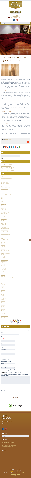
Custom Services (3, 220)
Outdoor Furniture (3, 264)
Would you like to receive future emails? (7, 385)
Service (2, 365)
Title (2, 347)
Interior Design (3, 256)
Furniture (2, 243)
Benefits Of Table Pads (4, 185)
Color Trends (2, 193)
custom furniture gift (3, 215)
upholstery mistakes (3, 310)
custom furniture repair (4, 217)
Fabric (1, 241)
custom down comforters (4, 206)
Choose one (3, 356)
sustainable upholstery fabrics (5, 298)
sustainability (2, 294)
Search (2, 158)
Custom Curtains (3, 205)
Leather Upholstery (3, 257)
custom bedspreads (3, 204)
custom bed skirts (3, 201)
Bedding (2, 179)
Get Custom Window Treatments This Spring (7, 164)
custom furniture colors (4, 213)
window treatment (3, 313)
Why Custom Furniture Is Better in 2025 (6, 168)
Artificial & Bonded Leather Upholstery (6, 178)
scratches (2, 279)
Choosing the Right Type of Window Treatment (7, 170)
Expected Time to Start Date (6, 361)
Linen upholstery (3, 258)
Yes (2, 387)
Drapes (5, 149)
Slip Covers (2, 286)
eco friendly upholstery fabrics (5, 239)
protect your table (3, 268)
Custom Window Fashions (4, 230)
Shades (2, 282)
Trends (2, 303)
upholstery (2, 306)
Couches (2, 197)
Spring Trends (3, 292)
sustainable (2, 295)
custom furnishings (3, 209)
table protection (3, 301)
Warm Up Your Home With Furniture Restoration (8, 167)
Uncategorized (3, 305)
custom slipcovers (3, 223)
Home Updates (3, 254)
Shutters (2, 283)
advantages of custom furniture (5, 176)
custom (2, 200)
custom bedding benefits (4, 202)
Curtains (2, 198)
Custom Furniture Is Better (4, 216)
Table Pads (2, 299)
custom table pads (3, 224)
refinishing (2, 271)
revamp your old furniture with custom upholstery (8, 277)
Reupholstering (3, 275)
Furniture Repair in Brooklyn (5, 250)
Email (2, 339)
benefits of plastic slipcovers (5, 183)
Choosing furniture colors (4, 189)
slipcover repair (3, 287)
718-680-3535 (15, 16)
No (2, 388)
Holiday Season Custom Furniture (5, 253)
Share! (2, 146)
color (1, 190)
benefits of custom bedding (4, 182)
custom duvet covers (3, 208)
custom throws (3, 226)
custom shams (3, 221)
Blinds (1, 186)
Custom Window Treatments (5, 231)
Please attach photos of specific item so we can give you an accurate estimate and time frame (15, 370)
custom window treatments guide (5, 234)
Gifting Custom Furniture (4, 251)
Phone (2, 343)
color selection (3, 191)
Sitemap (15, 475)
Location (3, 352)
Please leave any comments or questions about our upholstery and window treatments (14, 375)
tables (1, 302)
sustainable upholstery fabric (5, 297)
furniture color (3, 245)
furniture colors (3, 246)
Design (2, 235)
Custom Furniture (3, 211)
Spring (1, 291)
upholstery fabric (3, 309)
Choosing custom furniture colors (5, 187)
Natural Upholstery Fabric (4, 261)
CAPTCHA (3, 390)
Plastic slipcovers (3, 265)
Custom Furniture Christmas (5, 212)
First (1, 336)
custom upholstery (3, 227)
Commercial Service (5, 358)
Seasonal (2, 280)
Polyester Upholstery (4, 266)
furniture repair (3, 249)
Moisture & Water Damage (4, 260)
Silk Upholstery (3, 284)
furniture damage (3, 247)
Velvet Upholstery (3, 312)
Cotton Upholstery (3, 195)
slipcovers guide (3, 290)
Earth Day (2, 238)
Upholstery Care (3, 307)
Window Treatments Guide (4, 316)
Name (2, 332)
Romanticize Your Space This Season (6, 166)
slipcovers (2, 288)
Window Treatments (9, 149)
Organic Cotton (3, 262)
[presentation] (7, 393)
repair (1, 272)
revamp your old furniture (4, 276)
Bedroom (2, 180)
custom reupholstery (3, 219)
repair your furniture (3, 273)
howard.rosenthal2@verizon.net (15, 17)
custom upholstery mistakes (5, 228)
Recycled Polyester (3, 269)
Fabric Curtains (3, 242)
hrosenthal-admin (8, 139)
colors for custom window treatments (6, 194)
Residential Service (5, 359)
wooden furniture (3, 317)
